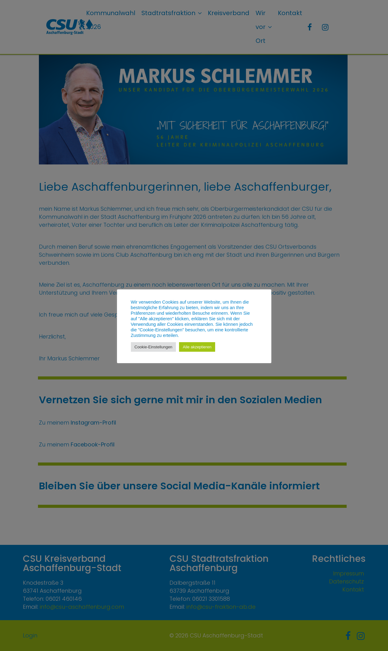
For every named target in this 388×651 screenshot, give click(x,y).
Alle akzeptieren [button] (197, 347)
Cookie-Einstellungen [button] (154, 347)
